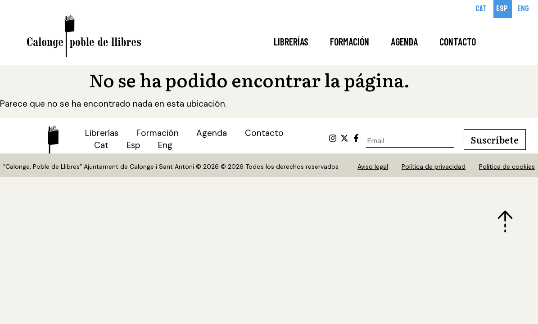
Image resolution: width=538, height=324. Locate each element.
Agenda (404, 41)
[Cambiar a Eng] (524, 9)
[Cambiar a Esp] (502, 9)
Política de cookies (507, 167)
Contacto (457, 41)
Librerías (291, 41)
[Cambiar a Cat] (482, 9)
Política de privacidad (434, 167)
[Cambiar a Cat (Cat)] (101, 146)
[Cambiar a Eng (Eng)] (166, 146)
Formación (349, 41)
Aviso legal (372, 167)
